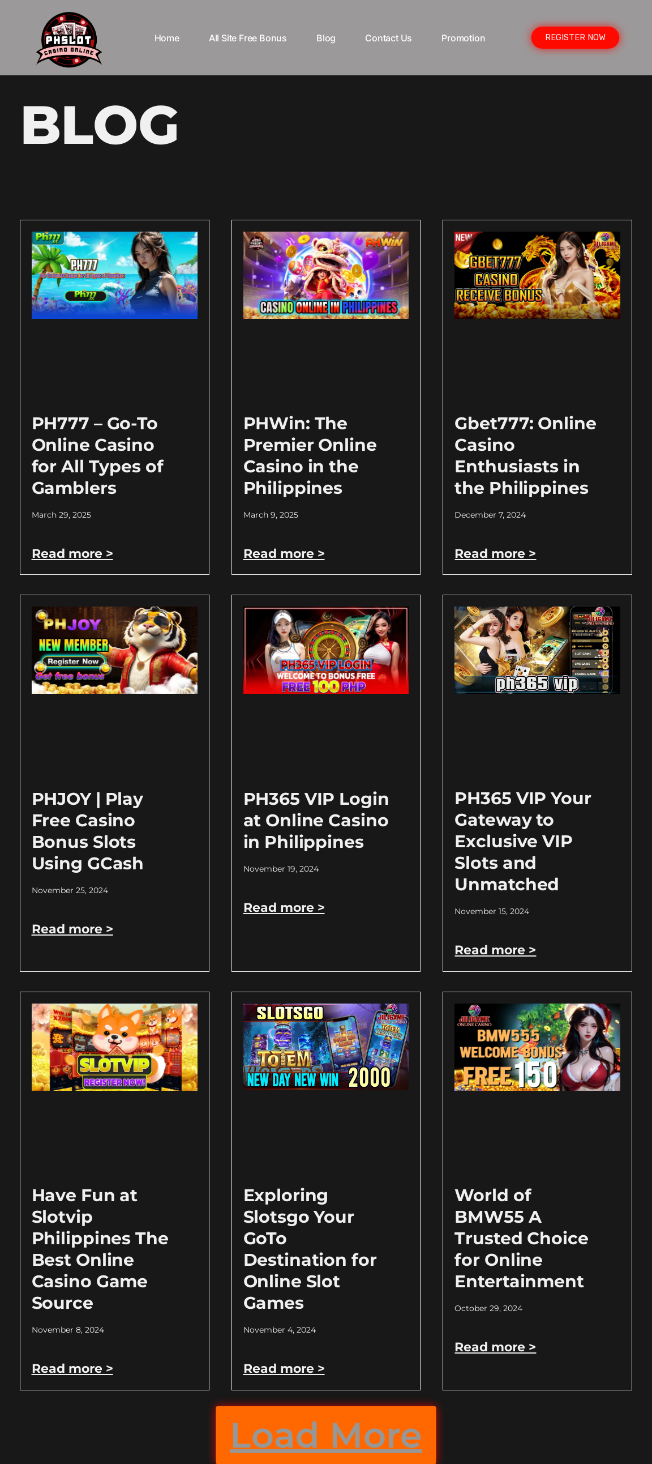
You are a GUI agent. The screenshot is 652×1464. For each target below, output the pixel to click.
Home (167, 38)
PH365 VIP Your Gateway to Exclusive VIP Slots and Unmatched (522, 841)
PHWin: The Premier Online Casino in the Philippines (310, 455)
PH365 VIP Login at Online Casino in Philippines (316, 820)
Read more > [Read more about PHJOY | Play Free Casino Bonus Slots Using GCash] (72, 929)
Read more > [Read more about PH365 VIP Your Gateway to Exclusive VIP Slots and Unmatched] (495, 950)
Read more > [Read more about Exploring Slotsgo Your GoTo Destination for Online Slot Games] (284, 1368)
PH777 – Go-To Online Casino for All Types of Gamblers (98, 455)
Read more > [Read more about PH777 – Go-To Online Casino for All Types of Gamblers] (72, 553)
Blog (326, 38)
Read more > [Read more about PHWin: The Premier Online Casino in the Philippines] (284, 553)
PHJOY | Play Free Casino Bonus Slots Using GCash (88, 831)
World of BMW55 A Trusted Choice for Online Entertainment (521, 1238)
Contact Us (388, 38)
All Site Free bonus (248, 38)
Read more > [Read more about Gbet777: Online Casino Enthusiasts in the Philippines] (495, 553)
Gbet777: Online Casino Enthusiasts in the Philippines (525, 455)
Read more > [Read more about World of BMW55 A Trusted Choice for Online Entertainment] (495, 1347)
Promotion (463, 38)
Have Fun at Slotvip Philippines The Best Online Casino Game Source (100, 1249)
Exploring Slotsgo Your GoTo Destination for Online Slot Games (310, 1249)
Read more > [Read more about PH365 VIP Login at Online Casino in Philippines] (284, 907)
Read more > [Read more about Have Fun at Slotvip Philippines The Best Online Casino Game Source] (72, 1368)
